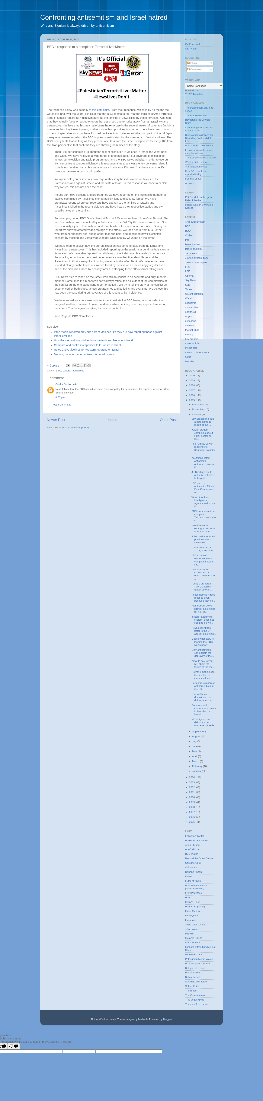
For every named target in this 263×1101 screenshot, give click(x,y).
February (197, 766)
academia (190, 302)
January (197, 771)
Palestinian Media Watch (199, 959)
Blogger (167, 1019)
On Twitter (191, 48)
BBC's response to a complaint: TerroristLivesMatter (203, 516)
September (198, 731)
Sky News (191, 280)
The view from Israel (196, 1004)
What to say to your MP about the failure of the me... (203, 664)
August (196, 736)
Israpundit (190, 920)
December (198, 404)
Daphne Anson (193, 871)
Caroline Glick (193, 862)
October (197, 414)
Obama (189, 275)
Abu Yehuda (192, 849)
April (195, 756)
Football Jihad (193, 178)
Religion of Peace (195, 968)
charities (190, 325)
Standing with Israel (196, 981)
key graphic (191, 339)
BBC (58, 370)
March (196, 761)
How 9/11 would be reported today (196, 173)
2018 (192, 385)
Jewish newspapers (196, 262)
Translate (194, 94)
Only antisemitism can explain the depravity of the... (202, 652)
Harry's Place (192, 902)
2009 (192, 802)
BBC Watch (191, 853)
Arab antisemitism (195, 221)
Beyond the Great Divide (199, 858)
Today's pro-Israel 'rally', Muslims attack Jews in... (201, 586)
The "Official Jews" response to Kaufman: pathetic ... (203, 448)
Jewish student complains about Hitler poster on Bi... (202, 434)
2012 (192, 787)
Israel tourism (192, 244)
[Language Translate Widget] (204, 86)
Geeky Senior (64, 384)
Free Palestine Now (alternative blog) (196, 887)
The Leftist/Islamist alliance (200, 157)
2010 (192, 797)
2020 (192, 375)
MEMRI (189, 933)
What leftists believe (196, 162)
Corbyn (189, 235)
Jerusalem (191, 253)
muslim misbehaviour (197, 352)
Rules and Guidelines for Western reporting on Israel (87, 349)
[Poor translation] (14, 1046)
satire (188, 356)
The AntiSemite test (196, 115)
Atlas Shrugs (192, 845)
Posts (192, 63)
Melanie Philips (193, 938)
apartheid (190, 311)
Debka (189, 876)
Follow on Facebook (196, 840)
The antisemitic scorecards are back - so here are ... (203, 574)
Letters (66, 370)
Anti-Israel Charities (196, 166)
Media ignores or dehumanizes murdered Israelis (84, 354)
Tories (188, 289)
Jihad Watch (192, 929)
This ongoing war (195, 999)
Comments (195, 69)
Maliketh (143, 1019)
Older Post (168, 420)
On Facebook (192, 44)
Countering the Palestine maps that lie (199, 129)
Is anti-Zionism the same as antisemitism (199, 151)
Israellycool (191, 915)
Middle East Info (194, 954)
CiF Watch (191, 867)
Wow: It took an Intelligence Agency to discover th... (203, 502)
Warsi (188, 298)
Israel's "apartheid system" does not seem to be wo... (202, 619)
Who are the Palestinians (199, 145)
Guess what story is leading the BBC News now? (202, 641)
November (198, 409)
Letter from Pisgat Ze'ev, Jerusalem (202, 549)
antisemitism (192, 307)
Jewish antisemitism (196, 257)
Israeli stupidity (193, 248)
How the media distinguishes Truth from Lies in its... (203, 528)
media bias (78, 370)
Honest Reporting (195, 906)
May (195, 751)
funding (189, 334)
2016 (192, 395)
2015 (192, 400)
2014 (192, 777)
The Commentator (195, 995)
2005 (192, 821)
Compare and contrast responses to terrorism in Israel (87, 345)
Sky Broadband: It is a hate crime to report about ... (202, 421)
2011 (192, 792)
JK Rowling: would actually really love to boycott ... (203, 475)
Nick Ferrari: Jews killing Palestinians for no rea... (203, 608)
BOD (188, 230)
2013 (192, 782)
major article (192, 343)
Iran (187, 239)
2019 (192, 380)
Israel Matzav (192, 911)
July (194, 741)
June (195, 746)
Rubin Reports (193, 977)
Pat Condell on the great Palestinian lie (199, 199)
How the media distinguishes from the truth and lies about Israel (93, 340)
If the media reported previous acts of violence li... (203, 539)
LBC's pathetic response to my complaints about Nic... (202, 560)
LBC (187, 267)
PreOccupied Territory (197, 963)
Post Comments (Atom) (75, 427)
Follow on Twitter (194, 836)
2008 (192, 807)
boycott (189, 316)
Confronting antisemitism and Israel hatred (104, 17)
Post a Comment (61, 404)
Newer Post (56, 420)
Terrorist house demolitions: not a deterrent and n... (202, 697)
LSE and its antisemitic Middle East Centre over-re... (202, 488)
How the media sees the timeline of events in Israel (202, 674)
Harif (188, 897)
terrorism (190, 361)
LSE (187, 271)
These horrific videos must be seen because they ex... (203, 597)
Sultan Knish (192, 986)
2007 (192, 812)
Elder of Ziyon (193, 881)
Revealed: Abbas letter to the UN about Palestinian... (203, 630)
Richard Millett (193, 972)
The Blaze (191, 990)
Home (112, 420)
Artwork (189, 183)
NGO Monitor (192, 942)
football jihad (192, 330)
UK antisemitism (194, 293)
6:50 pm (60, 397)
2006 (192, 817)
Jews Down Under (195, 924)
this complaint (100, 109)
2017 (192, 390)
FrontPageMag (193, 893)
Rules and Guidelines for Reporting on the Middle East (199, 138)
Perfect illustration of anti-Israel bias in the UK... (202, 686)
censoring (190, 321)
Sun (187, 284)
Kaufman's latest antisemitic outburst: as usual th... (202, 463)
